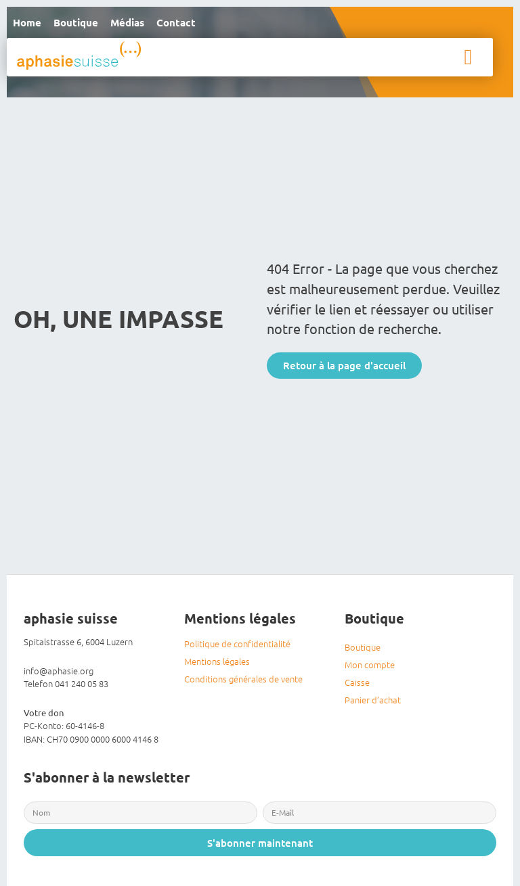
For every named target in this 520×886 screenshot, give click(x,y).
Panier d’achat (373, 699)
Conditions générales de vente (243, 678)
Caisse (357, 682)
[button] (467, 57)
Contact (176, 22)
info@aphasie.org (58, 670)
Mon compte (370, 664)
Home (27, 22)
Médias (127, 22)
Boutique (75, 22)
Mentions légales (217, 661)
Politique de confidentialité (237, 643)
